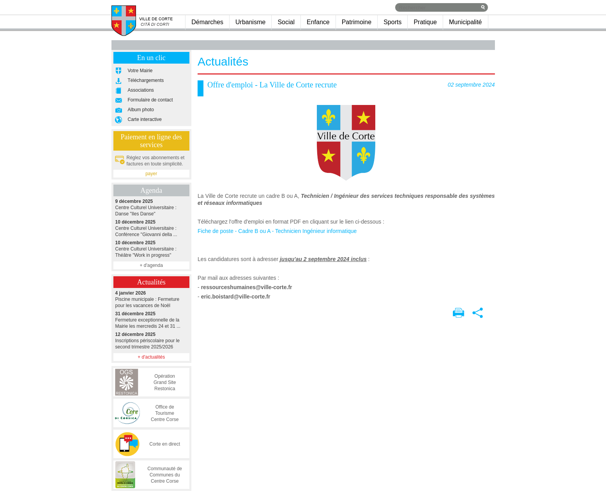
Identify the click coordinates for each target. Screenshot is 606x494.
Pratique (425, 22)
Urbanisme (250, 22)
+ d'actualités (151, 357)
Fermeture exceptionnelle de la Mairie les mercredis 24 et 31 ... (151, 320)
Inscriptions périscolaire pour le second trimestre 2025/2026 (151, 340)
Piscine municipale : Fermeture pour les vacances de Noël (151, 299)
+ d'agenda (151, 265)
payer (151, 173)
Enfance (318, 22)
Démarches (207, 22)
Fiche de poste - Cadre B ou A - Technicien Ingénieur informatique (277, 231)
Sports (392, 22)
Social (286, 22)
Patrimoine (356, 22)
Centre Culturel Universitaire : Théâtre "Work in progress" (151, 249)
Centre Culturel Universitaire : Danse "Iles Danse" (151, 207)
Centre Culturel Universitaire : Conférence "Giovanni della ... (151, 228)
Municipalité (465, 22)
